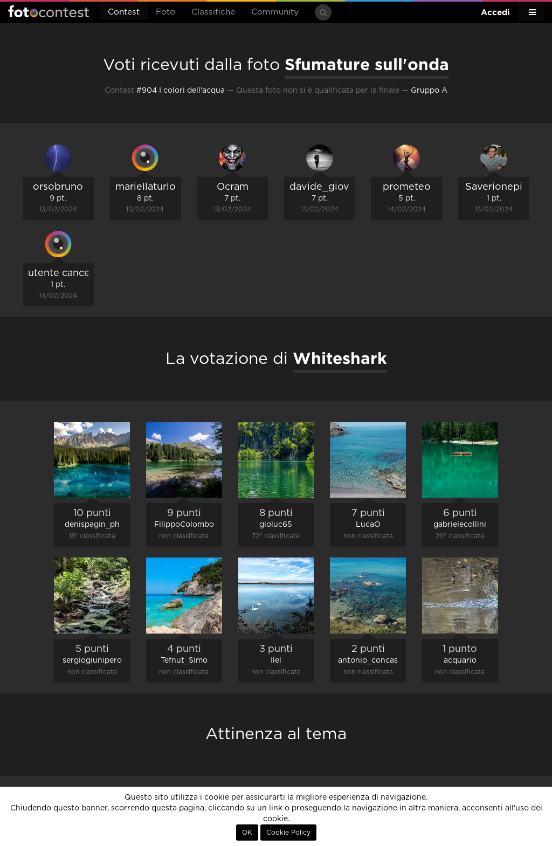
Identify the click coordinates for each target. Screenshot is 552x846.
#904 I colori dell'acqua (180, 90)
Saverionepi (493, 187)
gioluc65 (275, 524)
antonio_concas (368, 660)
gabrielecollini (459, 524)
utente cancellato (69, 273)
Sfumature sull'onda (367, 64)
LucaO (368, 524)
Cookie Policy (288, 832)
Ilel (276, 660)
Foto (165, 12)
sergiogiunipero (92, 660)
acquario (460, 660)
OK (247, 832)
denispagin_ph (92, 524)
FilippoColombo (184, 524)
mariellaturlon (148, 187)
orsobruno (58, 187)
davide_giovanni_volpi (344, 187)
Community (275, 12)
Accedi (495, 12)
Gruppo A (429, 90)
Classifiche (213, 12)
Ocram (233, 187)
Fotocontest (48, 11)
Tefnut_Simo (184, 660)
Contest (124, 12)
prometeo (407, 187)
